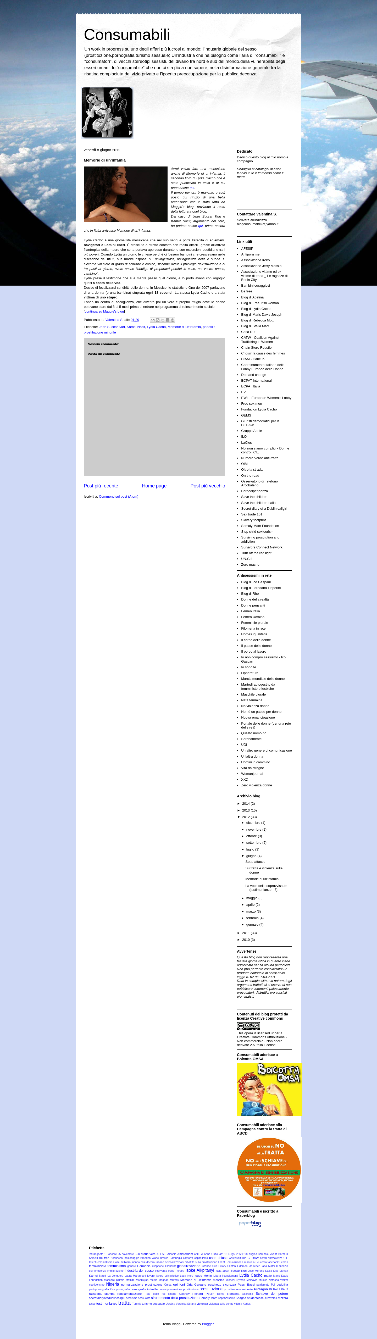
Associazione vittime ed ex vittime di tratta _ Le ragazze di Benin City (264, 276)
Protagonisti (263, 1289)
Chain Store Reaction (257, 347)
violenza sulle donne (221, 1303)
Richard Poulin (203, 1293)
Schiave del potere (272, 1294)
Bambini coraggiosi (255, 285)
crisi (143, 1262)
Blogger (208, 1324)
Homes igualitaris (254, 634)
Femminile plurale (254, 623)
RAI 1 (276, 1289)
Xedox (246, 1303)
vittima (238, 1303)
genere (131, 1266)
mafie (268, 1275)
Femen (284, 1262)
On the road (250, 475)
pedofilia (209, 327)
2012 (246, 817)
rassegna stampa (101, 1293)
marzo (251, 911)
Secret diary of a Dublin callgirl (264, 508)
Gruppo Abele (251, 431)
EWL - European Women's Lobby (266, 398)
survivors (270, 1298)
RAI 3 (284, 1289)
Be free (246, 291)
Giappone (158, 1266)
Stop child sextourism (257, 532)
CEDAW (253, 1257)
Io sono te (248, 667)
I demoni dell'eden (248, 1266)
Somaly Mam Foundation (260, 526)
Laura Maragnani (135, 1275)
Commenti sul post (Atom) (118, 496)
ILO (244, 436)
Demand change (253, 375)
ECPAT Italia (250, 386)
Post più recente (101, 485)
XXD (244, 779)
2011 (246, 933)
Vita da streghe (252, 768)
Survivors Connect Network (261, 547)
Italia (218, 1270)
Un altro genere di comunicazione (266, 750)
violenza (202, 1303)
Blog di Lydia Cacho (256, 309)
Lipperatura (249, 673)
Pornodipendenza (254, 491)
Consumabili (127, 34)
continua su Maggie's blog (104, 311)
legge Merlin (203, 1275)
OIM (244, 464)
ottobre (252, 836)
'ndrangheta (96, 1254)
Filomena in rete (253, 628)
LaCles (246, 443)
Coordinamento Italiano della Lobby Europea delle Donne (263, 367)
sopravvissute (226, 1298)
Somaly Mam (208, 1297)
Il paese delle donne (256, 646)
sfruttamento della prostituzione (174, 1298)
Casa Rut (248, 332)
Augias (253, 1254)
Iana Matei (268, 1266)
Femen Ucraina (252, 617)
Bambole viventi (267, 1254)
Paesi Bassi (246, 1284)
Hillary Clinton (227, 1266)
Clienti (93, 1262)
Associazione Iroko (255, 260)
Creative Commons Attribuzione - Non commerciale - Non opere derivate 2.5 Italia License (262, 1041)
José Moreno (256, 1270)
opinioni (179, 1284)
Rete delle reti (155, 1293)
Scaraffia (247, 1293)
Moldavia (251, 1280)
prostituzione (211, 1289)
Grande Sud (209, 1266)
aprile (251, 905)
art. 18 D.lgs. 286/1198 (233, 1254)
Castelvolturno (237, 1258)
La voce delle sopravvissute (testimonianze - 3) (266, 888)
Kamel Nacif (136, 327)
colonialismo (104, 1262)
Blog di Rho (250, 594)
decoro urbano (155, 1262)
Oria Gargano (196, 1284)
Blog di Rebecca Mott (257, 320)
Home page (154, 485)
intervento (161, 1270)
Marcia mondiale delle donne (263, 679)
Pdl (273, 1284)
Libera (217, 1275)
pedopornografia (99, 1289)
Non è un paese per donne (261, 712)
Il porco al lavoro (253, 651)
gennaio (252, 924)
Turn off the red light (256, 553)
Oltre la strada (252, 469)
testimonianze (106, 1303)
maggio (252, 898)
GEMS (246, 415)
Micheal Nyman (235, 1280)
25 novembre (126, 1254)
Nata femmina (251, 700)
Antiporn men (251, 254)
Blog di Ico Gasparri (256, 582)
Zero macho (250, 564)
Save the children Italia (258, 503)
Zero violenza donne (256, 785)
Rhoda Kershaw (179, 1293)
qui (192, 188)
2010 (246, 940)
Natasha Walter (278, 1280)
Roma (220, 1293)
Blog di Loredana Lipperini (261, 588)
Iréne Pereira (176, 1270)
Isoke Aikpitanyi (200, 1270)
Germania (144, 1266)
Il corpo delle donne (256, 640)
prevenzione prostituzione (182, 1289)
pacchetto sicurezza (222, 1284)
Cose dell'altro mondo (126, 1262)
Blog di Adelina (252, 297)
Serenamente (251, 739)
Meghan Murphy (169, 1280)
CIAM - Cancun (252, 359)
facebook (273, 1262)
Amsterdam (185, 1253)
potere (162, 1289)
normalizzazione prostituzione (142, 1284)
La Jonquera (115, 1275)
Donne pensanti (253, 605)
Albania (171, 1254)
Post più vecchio (208, 485)
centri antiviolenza (271, 1258)
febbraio (253, 918)
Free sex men (251, 403)
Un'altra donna (252, 756)
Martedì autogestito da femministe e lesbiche (258, 686)
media (153, 1280)
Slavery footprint (253, 520)
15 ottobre (110, 1254)
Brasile (164, 1258)
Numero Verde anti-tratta (259, 458)
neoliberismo (96, 1284)
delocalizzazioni (174, 1262)
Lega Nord (186, 1275)
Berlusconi (116, 1258)
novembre (254, 829)
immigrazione (115, 1270)
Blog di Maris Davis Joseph (261, 314)
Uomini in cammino (255, 762)
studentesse (255, 1297)
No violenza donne (255, 706)
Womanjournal (252, 774)
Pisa (112, 1289)
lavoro (150, 1275)
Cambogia (176, 1258)
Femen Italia (250, 611)
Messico (218, 1279)
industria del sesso (139, 1271)
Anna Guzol (211, 1254)
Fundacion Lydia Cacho (259, 409)
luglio (250, 849)
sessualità (144, 1298)
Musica (263, 1280)
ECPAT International (256, 380)
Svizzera (282, 1297)
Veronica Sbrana (186, 1303)
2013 (246, 810)
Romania (233, 1293)
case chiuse (218, 1258)
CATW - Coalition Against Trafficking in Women (260, 340)
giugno (252, 856)
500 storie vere (145, 1253)
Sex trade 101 (251, 514)
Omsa (167, 1284)
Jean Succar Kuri (112, 327)
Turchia (136, 1303)
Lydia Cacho (156, 327)
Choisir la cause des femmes (263, 353)
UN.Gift (246, 559)
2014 (246, 803)
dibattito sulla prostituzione (201, 1262)
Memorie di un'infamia (184, 327)
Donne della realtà (255, 599)
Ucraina (170, 1303)
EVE (244, 392)
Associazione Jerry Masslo (261, 266)
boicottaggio (131, 1258)
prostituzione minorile (100, 332)
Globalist (170, 1266)
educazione (234, 1262)
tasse (92, 1303)
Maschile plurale (253, 694)
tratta (124, 1303)
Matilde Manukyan (137, 1280)
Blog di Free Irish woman (260, 303)
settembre (254, 842)
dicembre (253, 823)
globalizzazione (188, 1266)
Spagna (241, 1297)
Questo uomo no (253, 733)
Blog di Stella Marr (255, 326)
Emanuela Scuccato (254, 1262)
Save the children (254, 497)
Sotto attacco (255, 862)
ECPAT (222, 1262)
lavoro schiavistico (167, 1275)
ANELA (198, 1254)
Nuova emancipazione (258, 717)
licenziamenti (230, 1275)
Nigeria (112, 1284)
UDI (244, 745)
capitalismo (201, 1258)
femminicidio (97, 1266)
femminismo (116, 1266)
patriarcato (262, 1284)
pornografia (123, 1289)
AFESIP (247, 249)
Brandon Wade (149, 1258)
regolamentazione (129, 1293)
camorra (188, 1258)
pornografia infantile (144, 1289)
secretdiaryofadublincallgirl (107, 1297)
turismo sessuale (153, 1303)
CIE (286, 1258)
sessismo (131, 1298)
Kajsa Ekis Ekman (276, 1270)
